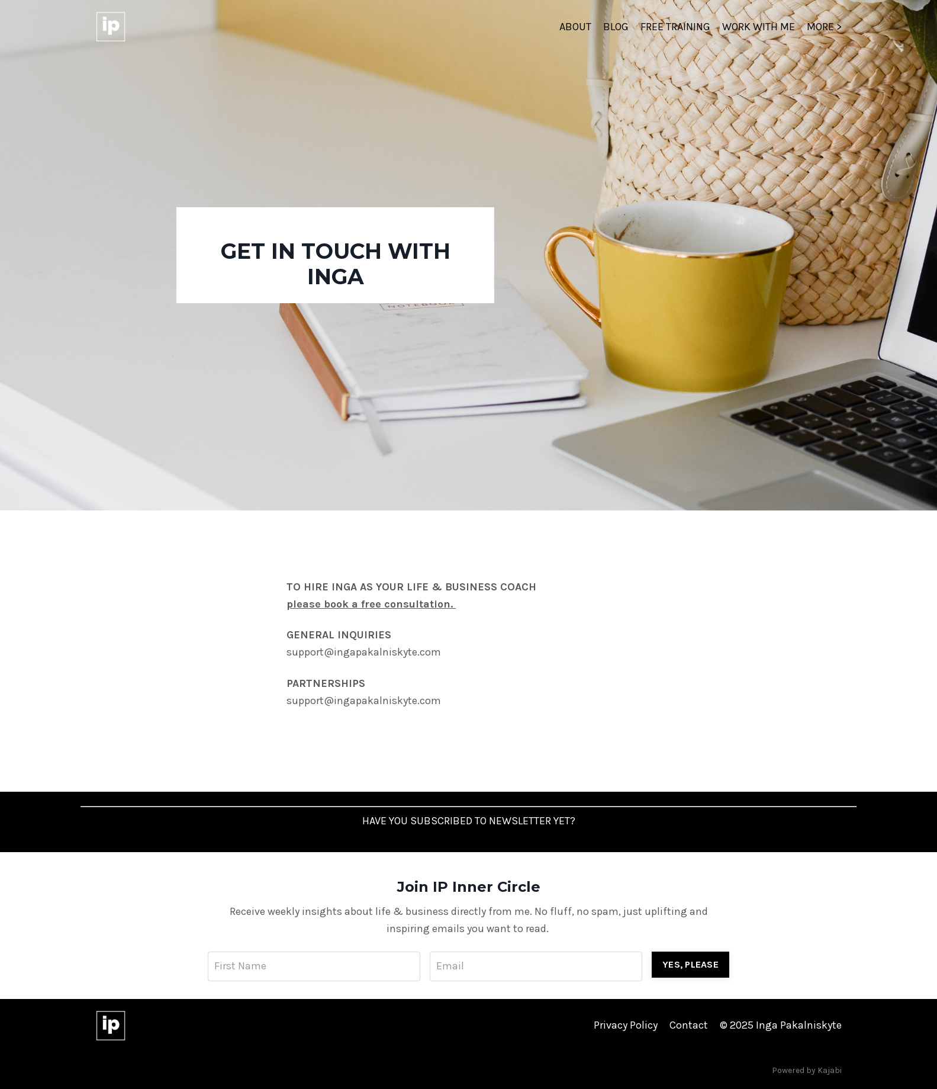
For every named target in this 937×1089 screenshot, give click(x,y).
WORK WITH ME (758, 26)
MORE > (824, 26)
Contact (688, 1025)
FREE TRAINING (675, 26)
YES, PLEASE (690, 964)
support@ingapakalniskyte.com (363, 651)
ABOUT (575, 26)
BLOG (616, 26)
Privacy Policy (626, 1025)
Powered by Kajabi (807, 1070)
